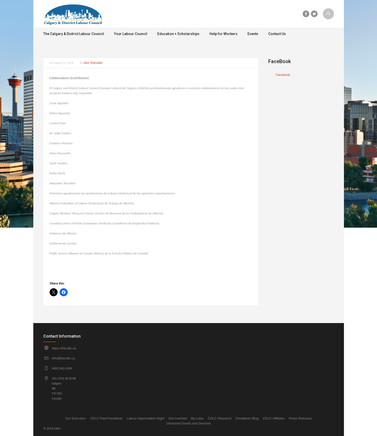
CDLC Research (220, 418)
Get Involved (178, 418)
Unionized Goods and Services (188, 423)
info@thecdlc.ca (63, 358)
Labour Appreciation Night (145, 418)
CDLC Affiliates (274, 418)
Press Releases (300, 418)
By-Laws (197, 418)
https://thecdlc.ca (64, 348)
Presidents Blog (247, 418)
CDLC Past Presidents (106, 418)
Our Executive (75, 418)
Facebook (283, 75)
